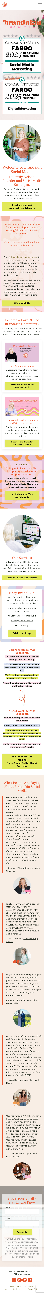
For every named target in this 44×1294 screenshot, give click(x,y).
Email (7, 1218)
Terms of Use (29, 1286)
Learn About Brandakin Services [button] (22, 578)
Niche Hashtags (22, 625)
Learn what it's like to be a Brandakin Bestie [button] (22, 386)
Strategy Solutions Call (22, 621)
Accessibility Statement (15, 1289)
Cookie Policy (33, 1289)
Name (7, 1207)
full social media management (23, 257)
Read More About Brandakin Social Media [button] (22, 207)
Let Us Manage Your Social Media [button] (22, 496)
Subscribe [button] (22, 1232)
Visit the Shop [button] (22, 633)
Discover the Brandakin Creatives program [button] (22, 443)
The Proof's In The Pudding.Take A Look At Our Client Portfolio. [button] (22, 761)
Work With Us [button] (22, 303)
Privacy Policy (15, 1286)
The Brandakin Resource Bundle (22, 616)
